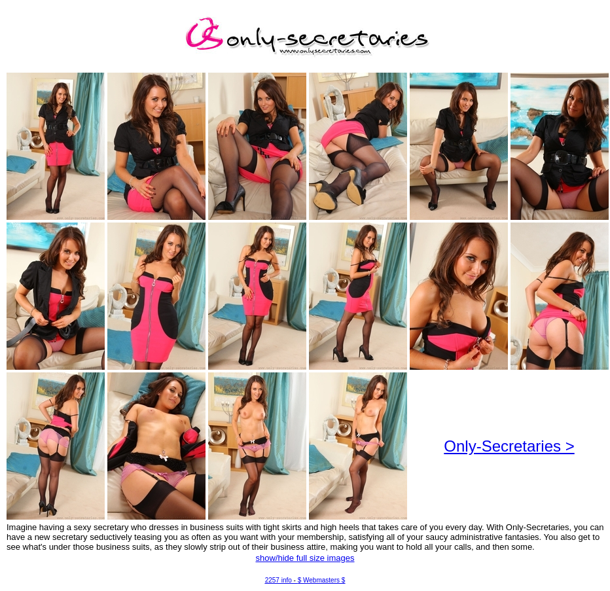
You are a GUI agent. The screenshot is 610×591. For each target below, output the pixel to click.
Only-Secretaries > (509, 446)
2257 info (278, 580)
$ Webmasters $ (322, 580)
